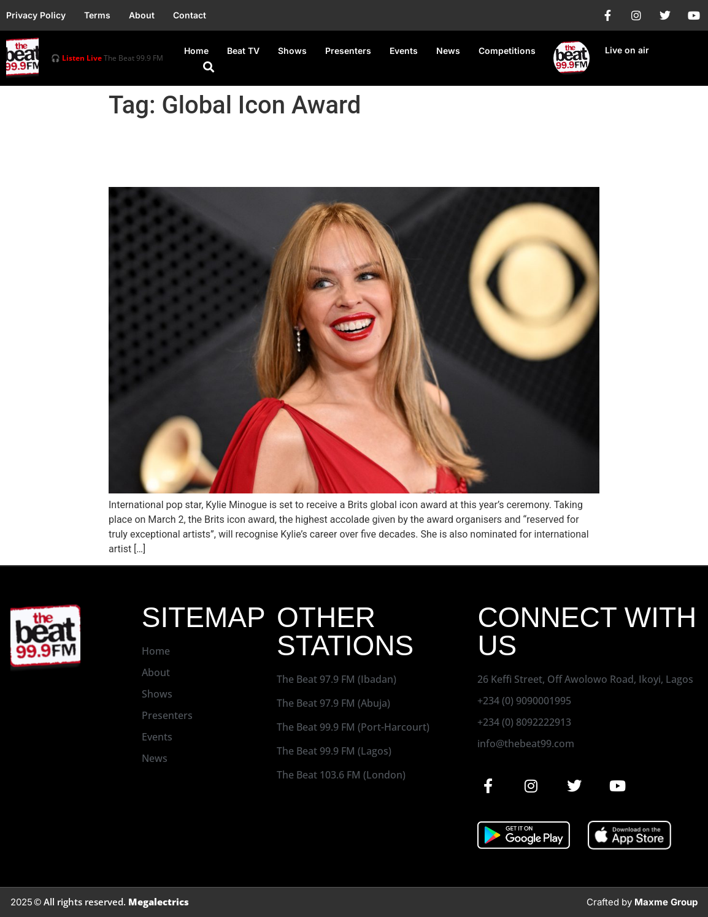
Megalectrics (158, 902)
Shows (292, 50)
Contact (189, 15)
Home (196, 50)
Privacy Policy (36, 15)
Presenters (348, 50)
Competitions (507, 50)
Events (404, 50)
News (448, 50)
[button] (208, 67)
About (142, 15)
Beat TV (243, 50)
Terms (97, 15)
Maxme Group (666, 902)
